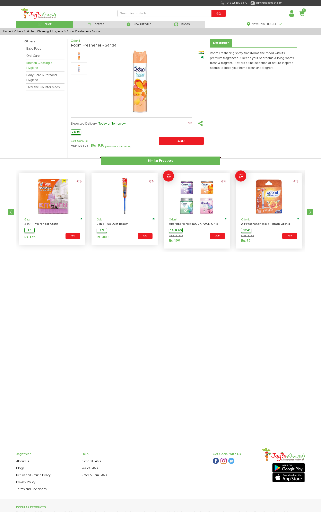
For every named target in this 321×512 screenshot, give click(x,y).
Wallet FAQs (90, 468)
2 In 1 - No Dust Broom (112, 224)
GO (218, 13)
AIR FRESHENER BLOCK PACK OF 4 (193, 224)
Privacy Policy (25, 482)
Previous (11, 212)
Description (221, 42)
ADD (181, 141)
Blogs (20, 468)
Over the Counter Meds (43, 87)
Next (310, 212)
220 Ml (76, 132)
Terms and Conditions (31, 489)
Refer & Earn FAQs (94, 475)
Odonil (173, 219)
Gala (27, 219)
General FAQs (91, 461)
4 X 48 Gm (176, 230)
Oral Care (33, 55)
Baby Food (33, 48)
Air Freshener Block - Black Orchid (265, 224)
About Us (22, 461)
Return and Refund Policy (33, 475)
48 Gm (246, 230)
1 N (29, 230)
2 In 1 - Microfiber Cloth (41, 224)
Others (29, 41)
